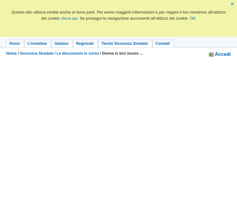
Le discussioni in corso (78, 53)
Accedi (220, 54)
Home (11, 53)
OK (193, 18)
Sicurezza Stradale (37, 53)
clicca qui (69, 18)
